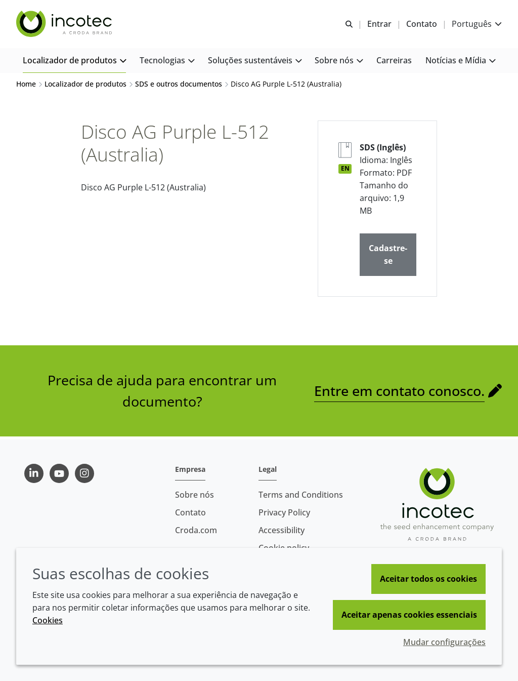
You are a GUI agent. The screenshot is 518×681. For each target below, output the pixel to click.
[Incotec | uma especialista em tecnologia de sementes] (65, 24)
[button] (74, 61)
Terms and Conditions (300, 494)
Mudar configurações (444, 642)
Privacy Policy (284, 512)
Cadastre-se (388, 257)
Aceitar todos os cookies (428, 578)
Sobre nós (194, 494)
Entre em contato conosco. (399, 393)
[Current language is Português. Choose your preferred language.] (477, 24)
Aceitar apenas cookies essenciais (409, 614)
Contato (190, 512)
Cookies (47, 620)
